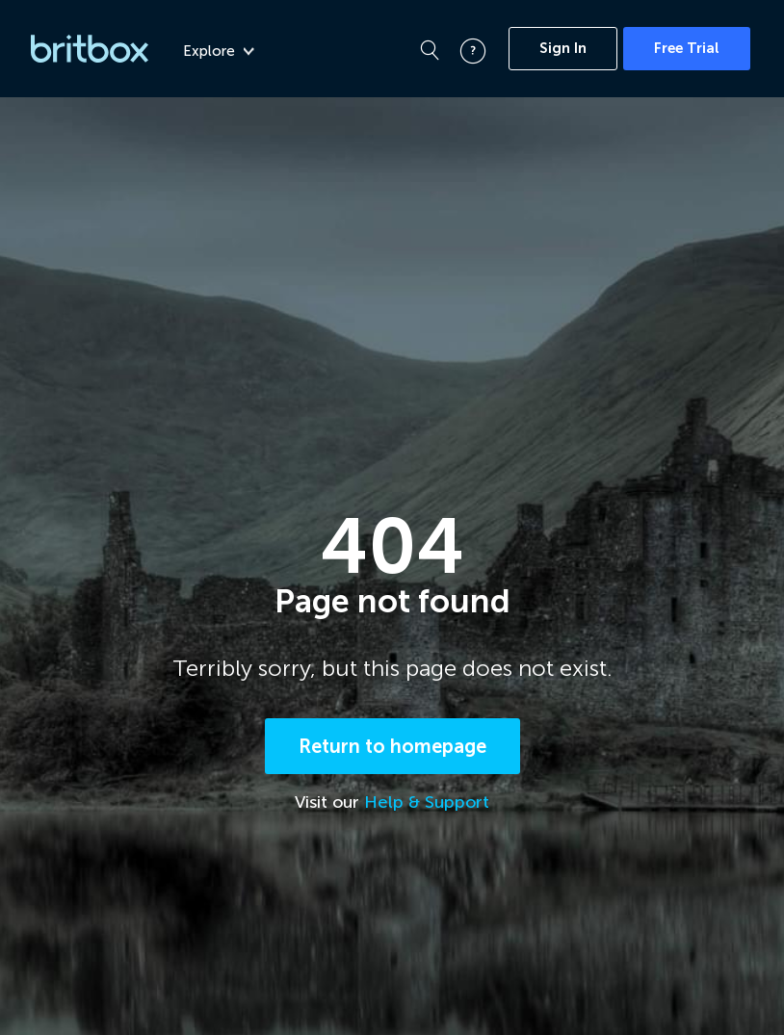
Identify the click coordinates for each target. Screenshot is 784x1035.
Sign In (563, 48)
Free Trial (686, 48)
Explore (218, 51)
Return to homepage (392, 746)
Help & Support (426, 802)
